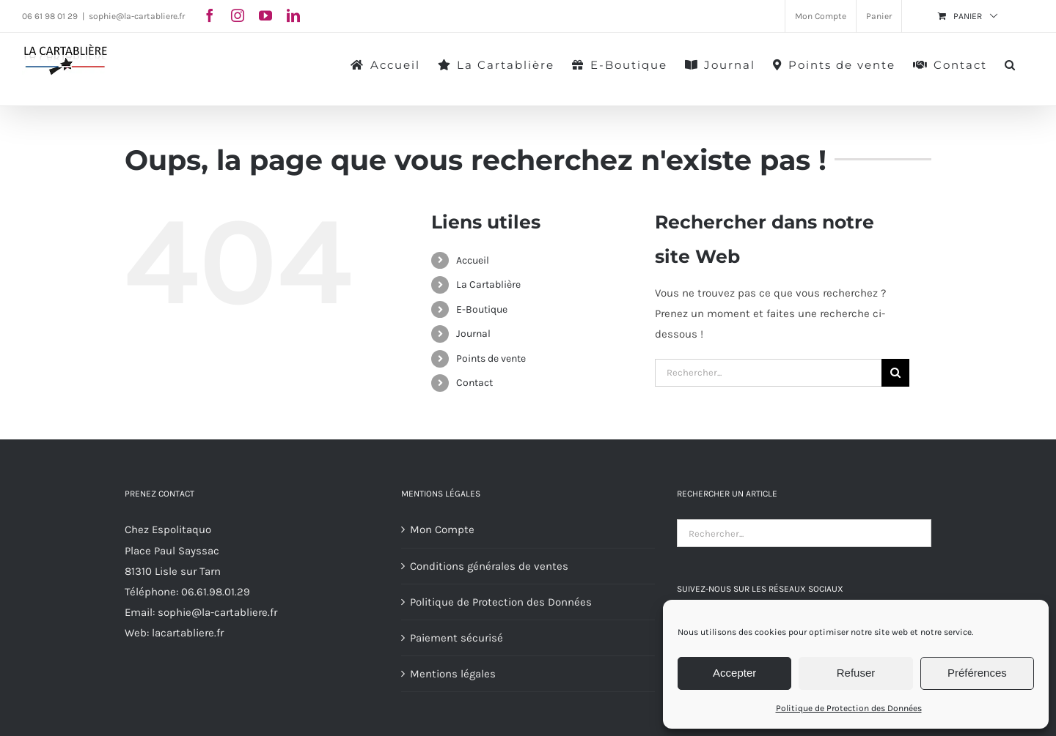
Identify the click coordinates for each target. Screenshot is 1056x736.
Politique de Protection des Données (849, 708)
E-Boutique (481, 309)
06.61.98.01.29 (215, 591)
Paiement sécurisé (456, 637)
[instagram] (237, 15)
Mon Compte (442, 529)
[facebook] (209, 15)
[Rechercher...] (768, 373)
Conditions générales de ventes (489, 566)
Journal (473, 333)
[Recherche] (895, 373)
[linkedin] (293, 15)
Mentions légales (453, 673)
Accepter (734, 672)
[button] (1010, 63)
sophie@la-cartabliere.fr (137, 16)
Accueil (472, 260)
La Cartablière (488, 284)
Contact (474, 382)
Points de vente (491, 358)
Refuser (856, 672)
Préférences (977, 672)
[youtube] (265, 15)
